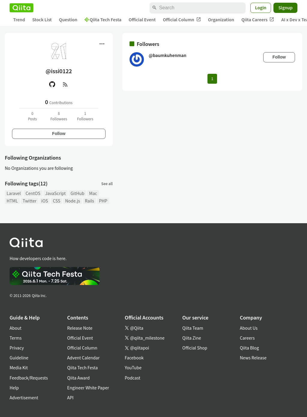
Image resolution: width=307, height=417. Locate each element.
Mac (93, 193)
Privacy (17, 348)
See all (107, 183)
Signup (285, 7)
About (15, 328)
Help (14, 388)
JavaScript (55, 193)
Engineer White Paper (88, 388)
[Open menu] (102, 44)
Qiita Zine (191, 338)
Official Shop (194, 348)
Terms (16, 338)
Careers (247, 338)
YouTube (133, 367)
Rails (89, 201)
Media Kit (19, 367)
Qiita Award (78, 378)
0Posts (32, 116)
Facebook (134, 358)
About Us (249, 328)
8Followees (58, 116)
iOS (44, 201)
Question (68, 19)
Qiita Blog (249, 348)
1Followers (85, 116)
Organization (221, 19)
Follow (58, 133)
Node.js (72, 201)
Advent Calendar (83, 358)
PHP (103, 201)
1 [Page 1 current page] (212, 78)
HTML (12, 201)
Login (261, 7)
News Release (253, 358)
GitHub (77, 193)
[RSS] (65, 84)
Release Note (79, 328)
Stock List (42, 19)
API (70, 397)
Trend (19, 19)
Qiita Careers (257, 19)
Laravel (14, 193)
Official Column (182, 19)
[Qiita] (21, 7)
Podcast (132, 378)
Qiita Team (192, 328)
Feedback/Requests (29, 378)
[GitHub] (52, 84)
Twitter (30, 201)
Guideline (19, 358)
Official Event (142, 19)
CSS (56, 201)
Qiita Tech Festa (103, 19)
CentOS (32, 193)
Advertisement (24, 397)
